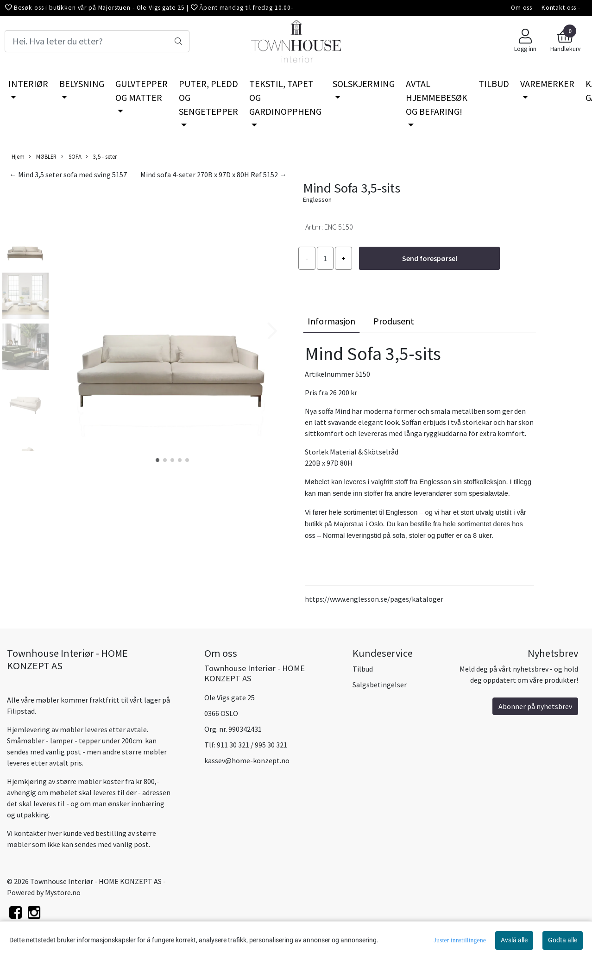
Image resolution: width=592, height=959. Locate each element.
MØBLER (43, 157)
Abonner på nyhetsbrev (535, 706)
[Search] (97, 41)
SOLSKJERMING (364, 83)
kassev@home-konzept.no (247, 760)
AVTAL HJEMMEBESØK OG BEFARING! (436, 97)
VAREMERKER (547, 83)
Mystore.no (63, 892)
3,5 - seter (101, 157)
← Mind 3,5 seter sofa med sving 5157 (68, 174)
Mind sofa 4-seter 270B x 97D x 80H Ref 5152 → (213, 174)
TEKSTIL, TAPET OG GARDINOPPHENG (285, 97)
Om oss (521, 8)
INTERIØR (28, 83)
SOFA (71, 157)
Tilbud (363, 668)
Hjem (18, 156)
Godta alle (562, 940)
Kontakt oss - (561, 8)
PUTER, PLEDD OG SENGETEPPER (208, 97)
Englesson (317, 199)
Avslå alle (514, 940)
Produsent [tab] (393, 321)
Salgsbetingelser (380, 684)
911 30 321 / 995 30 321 (252, 744)
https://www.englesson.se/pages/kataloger (374, 599)
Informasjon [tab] (331, 321)
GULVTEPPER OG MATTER (141, 90)
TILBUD (494, 83)
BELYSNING (81, 83)
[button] (157, 460)
